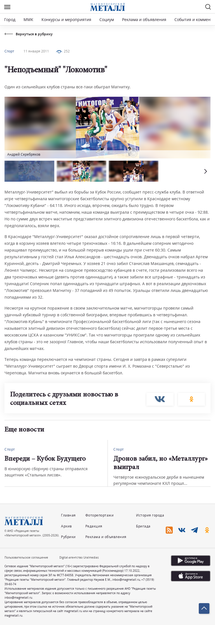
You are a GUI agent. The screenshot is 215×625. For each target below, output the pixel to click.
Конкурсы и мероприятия (66, 19)
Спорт (9, 51)
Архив (66, 526)
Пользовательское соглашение (26, 557)
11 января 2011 (36, 51)
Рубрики (68, 536)
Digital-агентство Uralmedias (79, 557)
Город (9, 19)
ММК (28, 19)
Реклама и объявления (144, 19)
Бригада (143, 526)
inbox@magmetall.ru (126, 580)
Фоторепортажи (99, 515)
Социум (106, 19)
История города (150, 515)
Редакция (93, 526)
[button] (205, 171)
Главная (68, 515)
